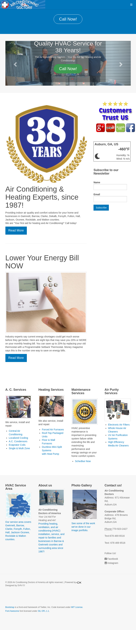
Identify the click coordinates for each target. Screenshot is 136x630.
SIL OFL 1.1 (43, 611)
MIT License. (77, 607)
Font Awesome (12, 611)
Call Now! (68, 19)
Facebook (112, 558)
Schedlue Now (83, 461)
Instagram (112, 563)
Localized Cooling (18, 437)
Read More (16, 230)
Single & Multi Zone (19, 448)
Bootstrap (9, 607)
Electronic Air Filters (119, 424)
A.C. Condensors (18, 441)
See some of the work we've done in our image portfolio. (83, 527)
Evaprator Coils (17, 444)
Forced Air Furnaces (53, 429)
